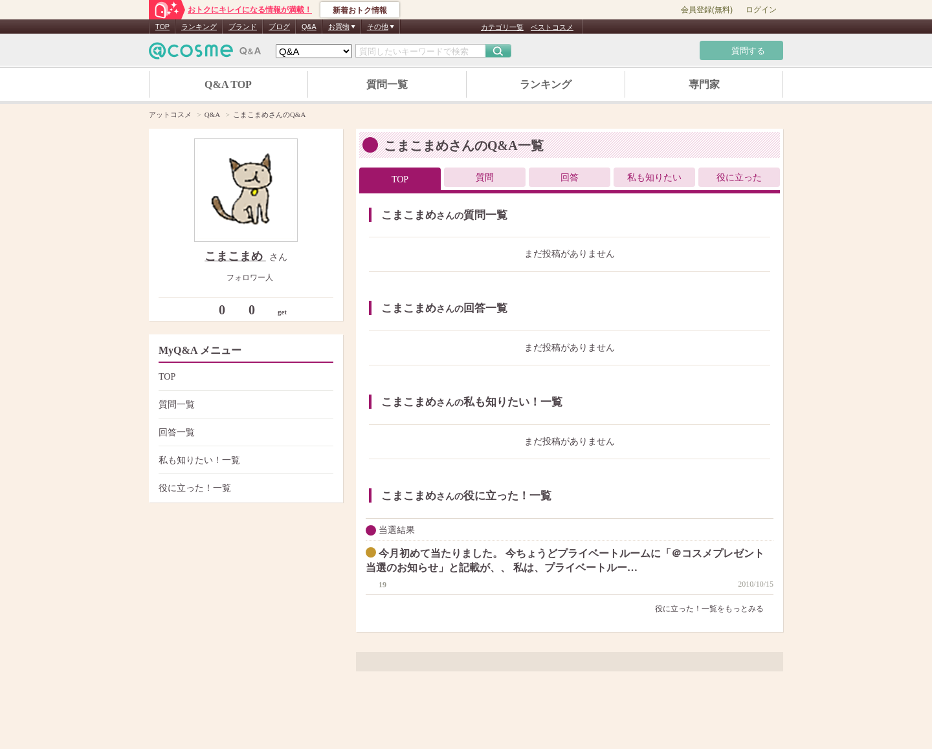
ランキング (199, 26)
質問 (485, 177)
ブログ (279, 26)
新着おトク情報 (360, 10)
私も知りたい (654, 177)
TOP (162, 26)
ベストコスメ (552, 27)
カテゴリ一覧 (502, 27)
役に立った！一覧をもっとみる (714, 609)
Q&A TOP (228, 84)
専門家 (704, 84)
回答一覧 (244, 432)
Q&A (309, 26)
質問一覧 (387, 84)
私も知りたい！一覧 (244, 460)
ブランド (242, 26)
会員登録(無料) (707, 9)
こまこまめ (235, 256)
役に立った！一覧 (244, 488)
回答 (569, 177)
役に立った (739, 177)
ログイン (761, 9)
